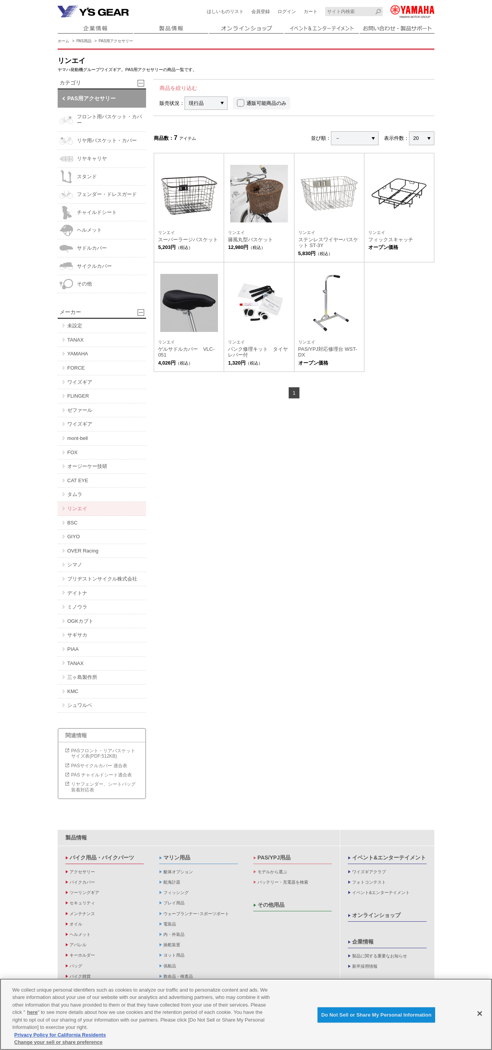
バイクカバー (82, 882)
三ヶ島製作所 (82, 677)
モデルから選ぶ (272, 871)
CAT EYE (77, 480)
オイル (76, 924)
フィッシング (176, 892)
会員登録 (260, 11)
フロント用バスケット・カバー (101, 120)
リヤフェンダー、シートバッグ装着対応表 (103, 786)
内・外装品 (173, 934)
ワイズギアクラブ (369, 871)
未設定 (74, 325)
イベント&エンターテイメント (389, 857)
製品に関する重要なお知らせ (379, 956)
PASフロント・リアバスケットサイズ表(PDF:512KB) (103, 753)
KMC (72, 691)
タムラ (74, 494)
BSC (72, 523)
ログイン (287, 11)
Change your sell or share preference (58, 1042)
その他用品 (271, 905)
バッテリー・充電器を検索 (283, 882)
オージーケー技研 (87, 466)
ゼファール (79, 410)
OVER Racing (82, 551)
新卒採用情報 (364, 966)
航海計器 (171, 882)
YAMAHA (77, 354)
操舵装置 (171, 944)
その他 (76, 284)
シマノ (74, 564)
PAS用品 (83, 41)
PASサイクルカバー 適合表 (99, 765)
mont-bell (77, 438)
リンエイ (77, 508)
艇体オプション (178, 871)
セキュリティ (82, 903)
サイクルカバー (86, 266)
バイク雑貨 (80, 976)
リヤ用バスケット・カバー (98, 141)
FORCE (76, 368)
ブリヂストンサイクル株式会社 (102, 579)
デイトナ (77, 593)
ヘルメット (81, 230)
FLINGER (78, 396)
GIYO (73, 536)
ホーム (63, 41)
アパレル (78, 944)
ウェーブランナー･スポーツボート (196, 913)
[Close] (479, 1013)
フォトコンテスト (369, 882)
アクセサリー (82, 871)
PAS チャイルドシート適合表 (101, 775)
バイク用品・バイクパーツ (102, 857)
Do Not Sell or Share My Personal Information (376, 1015)
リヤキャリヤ (83, 159)
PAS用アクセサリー (116, 41)
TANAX (75, 340)
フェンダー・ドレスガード (98, 194)
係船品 (169, 966)
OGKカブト (80, 621)
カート (310, 11)
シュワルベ (79, 705)
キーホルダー (82, 955)
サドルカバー (83, 248)
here (32, 1012)
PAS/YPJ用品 (274, 857)
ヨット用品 (173, 955)
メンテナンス (82, 913)
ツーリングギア (84, 892)
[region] (246, 1014)
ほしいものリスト (225, 11)
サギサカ (77, 635)
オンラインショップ (376, 915)
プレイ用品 (173, 903)
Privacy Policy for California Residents (60, 1035)
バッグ (76, 966)
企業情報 (363, 942)
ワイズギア (79, 382)
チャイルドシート (88, 212)
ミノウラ (77, 607)
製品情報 (76, 837)
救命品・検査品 (178, 976)
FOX (72, 452)
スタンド (78, 176)
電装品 (169, 924)
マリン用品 (176, 857)
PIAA (73, 649)
